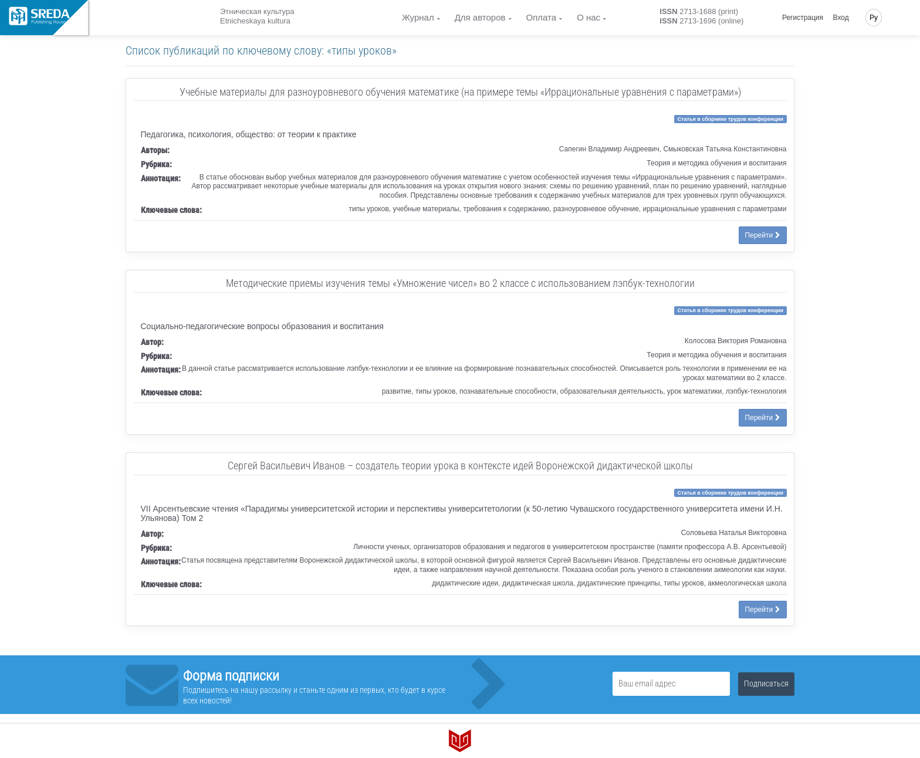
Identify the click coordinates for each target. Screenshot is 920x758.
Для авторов (480, 17)
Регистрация (802, 17)
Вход (841, 17)
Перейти (762, 235)
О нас (588, 17)
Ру (874, 17)
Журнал (418, 17)
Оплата (541, 17)
